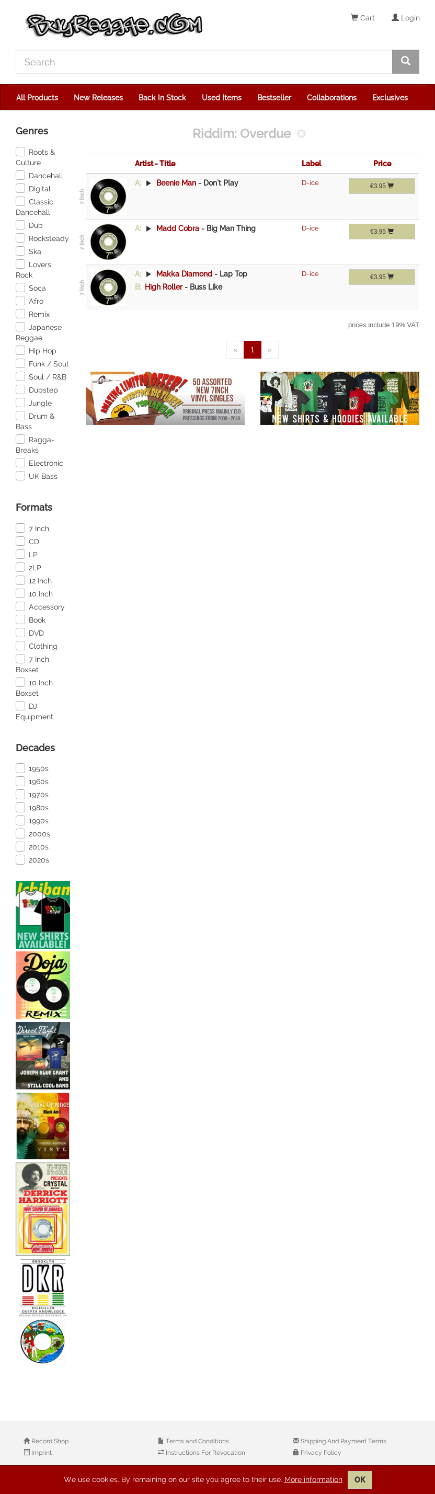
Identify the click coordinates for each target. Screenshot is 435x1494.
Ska (28, 251)
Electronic (39, 462)
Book (30, 619)
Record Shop (49, 1441)
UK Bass (37, 475)
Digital (33, 188)
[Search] (204, 62)
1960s (32, 781)
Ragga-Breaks (35, 444)
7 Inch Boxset (32, 664)
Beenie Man (176, 183)
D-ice (310, 183)
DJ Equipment (34, 711)
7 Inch (32, 528)
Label (311, 163)
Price (382, 163)
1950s (32, 768)
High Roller (164, 287)
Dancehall (39, 175)
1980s (32, 807)
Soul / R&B (41, 376)
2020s (32, 859)
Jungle (34, 402)
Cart (363, 18)
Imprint (41, 1452)
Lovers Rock (33, 269)
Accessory (40, 606)
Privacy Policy (320, 1452)
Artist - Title (155, 163)
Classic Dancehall (34, 206)
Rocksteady (42, 238)
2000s (33, 833)
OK (359, 1480)
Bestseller (274, 98)
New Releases (98, 98)
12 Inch (34, 580)
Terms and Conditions (196, 1441)
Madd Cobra (177, 228)
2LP (28, 567)
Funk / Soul (42, 363)
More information (313, 1479)
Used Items (222, 98)
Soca (31, 287)
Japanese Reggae (39, 332)
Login (406, 18)
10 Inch (34, 593)
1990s (32, 820)
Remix (33, 313)
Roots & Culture (35, 157)
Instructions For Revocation (204, 1452)
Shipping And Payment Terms (342, 1441)
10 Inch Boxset (34, 687)
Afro (29, 300)
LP (27, 554)
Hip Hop (36, 350)
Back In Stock (162, 98)
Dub (29, 224)
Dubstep (37, 389)
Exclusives (390, 98)
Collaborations (332, 98)
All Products (37, 98)
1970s (32, 794)
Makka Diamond (184, 274)
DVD (30, 632)
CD (27, 541)
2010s (32, 846)
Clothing (37, 645)
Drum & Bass (35, 421)
